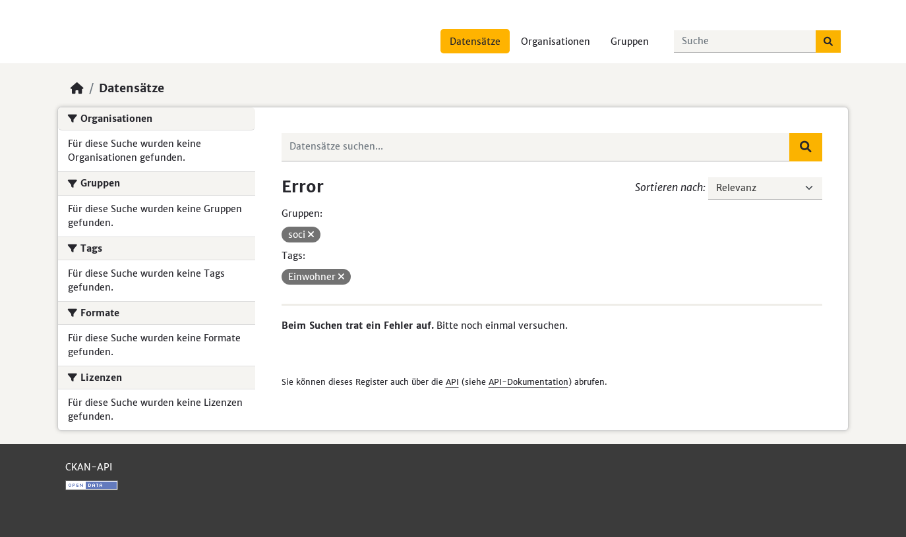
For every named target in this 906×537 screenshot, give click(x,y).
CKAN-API (88, 467)
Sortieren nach (669, 187)
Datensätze (475, 41)
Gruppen (630, 41)
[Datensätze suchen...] (745, 41)
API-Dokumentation (528, 382)
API (452, 382)
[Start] (77, 88)
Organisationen (555, 41)
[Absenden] (828, 41)
